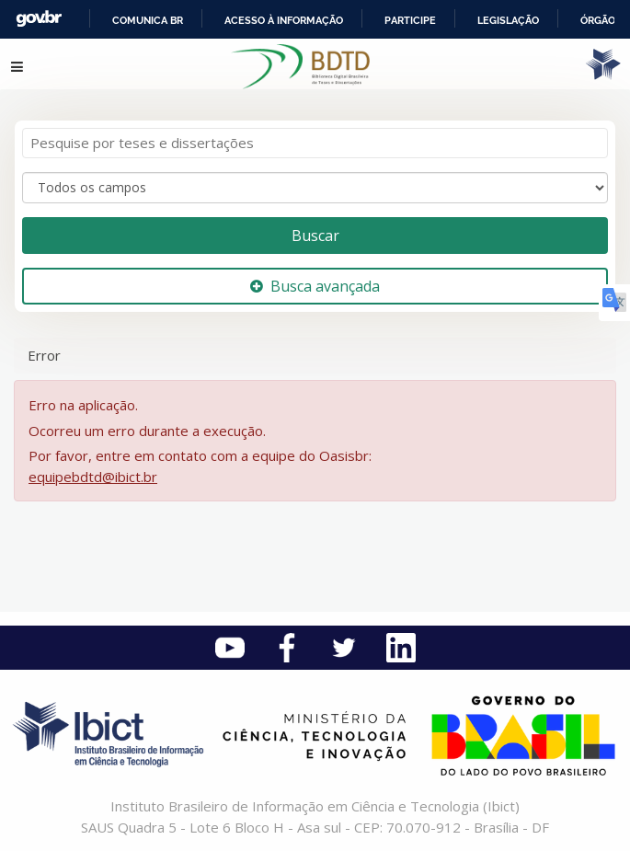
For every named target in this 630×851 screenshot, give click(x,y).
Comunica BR (147, 20)
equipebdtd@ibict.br (93, 476)
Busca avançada (315, 286)
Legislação (508, 20)
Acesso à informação (283, 20)
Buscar (315, 235)
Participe (410, 20)
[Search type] (315, 187)
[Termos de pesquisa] (315, 143)
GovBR (39, 19)
